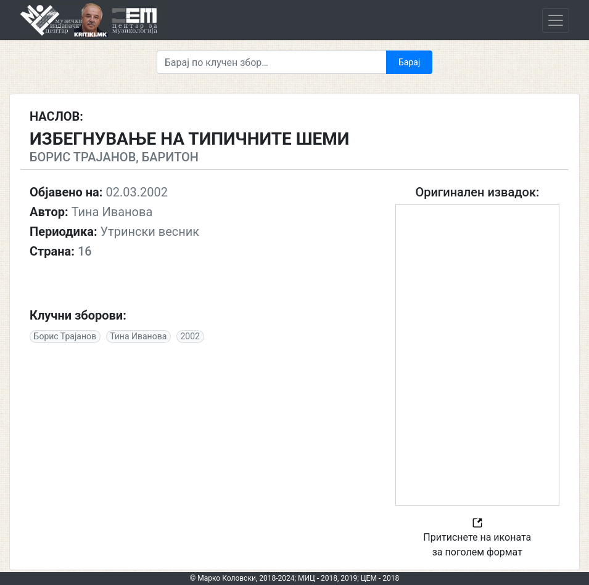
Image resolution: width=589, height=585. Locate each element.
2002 (189, 336)
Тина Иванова (138, 336)
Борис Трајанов (65, 336)
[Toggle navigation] (555, 20)
